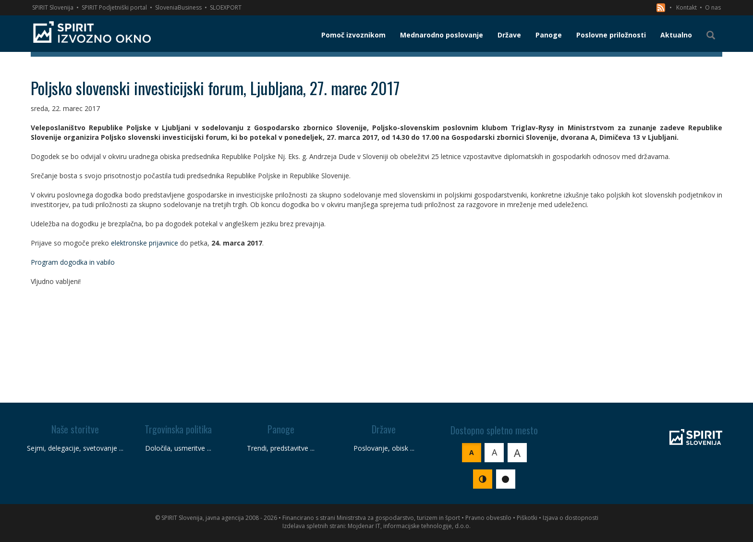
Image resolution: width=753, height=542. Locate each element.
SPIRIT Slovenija (52, 7)
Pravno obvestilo (488, 518)
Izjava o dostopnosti (570, 518)
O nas (713, 7)
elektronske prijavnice (144, 242)
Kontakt (686, 7)
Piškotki (527, 518)
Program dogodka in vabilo (73, 262)
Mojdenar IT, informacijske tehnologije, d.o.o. (409, 526)
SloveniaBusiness (178, 7)
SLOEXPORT (226, 7)
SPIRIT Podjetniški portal (114, 7)
